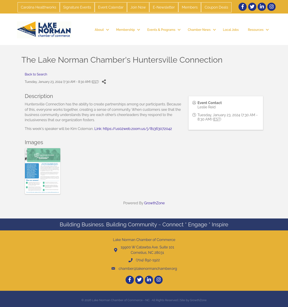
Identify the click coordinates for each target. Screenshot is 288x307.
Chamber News (199, 30)
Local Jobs (231, 30)
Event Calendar (111, 7)
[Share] (104, 82)
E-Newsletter (164, 7)
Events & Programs (161, 30)
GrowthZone (154, 203)
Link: (98, 129)
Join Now (138, 7)
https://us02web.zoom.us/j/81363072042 (137, 129)
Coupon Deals (216, 7)
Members (190, 7)
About (99, 30)
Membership (125, 30)
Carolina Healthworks (38, 7)
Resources (255, 30)
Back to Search (36, 74)
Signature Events (77, 7)
